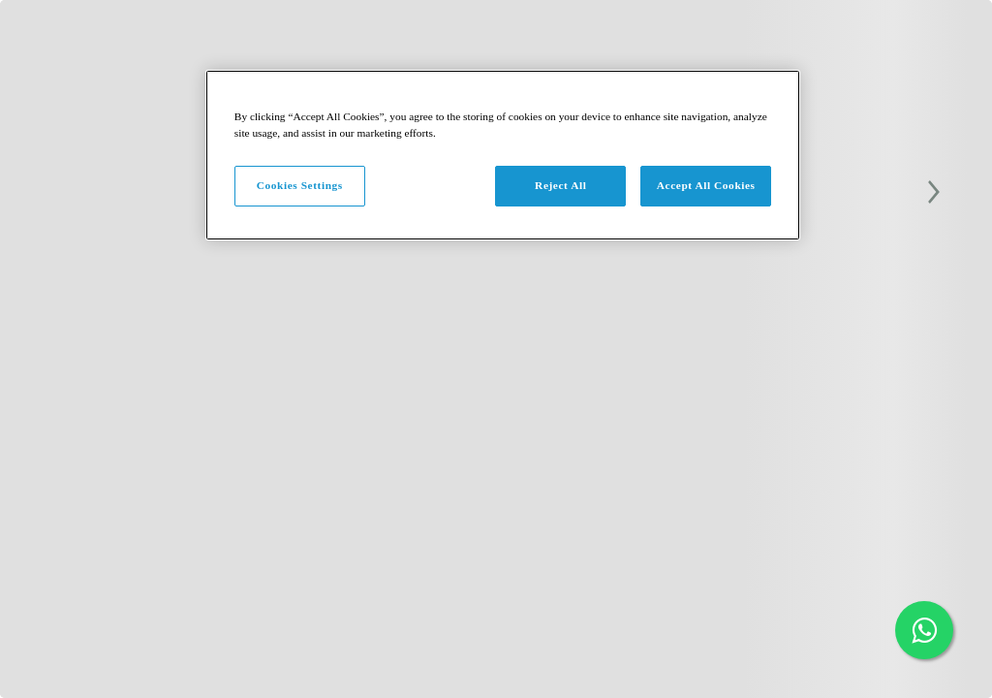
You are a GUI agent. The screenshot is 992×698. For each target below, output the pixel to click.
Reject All (560, 185)
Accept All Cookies (706, 185)
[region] (502, 155)
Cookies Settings (300, 185)
